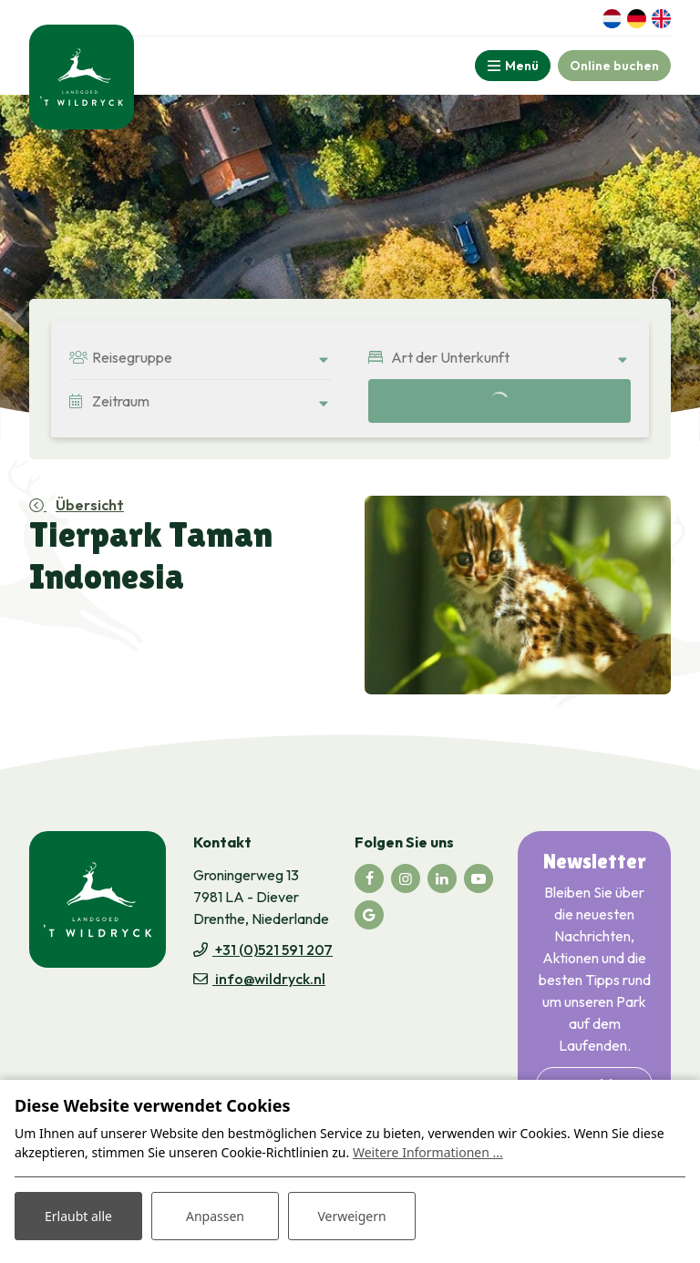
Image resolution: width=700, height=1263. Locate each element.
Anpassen (215, 1216)
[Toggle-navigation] (513, 65)
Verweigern (351, 1216)
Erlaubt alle (78, 1216)
